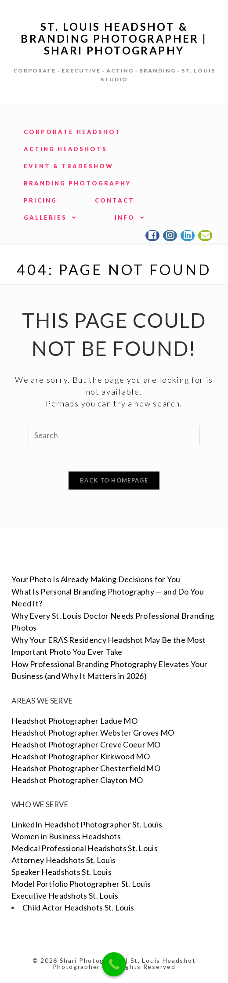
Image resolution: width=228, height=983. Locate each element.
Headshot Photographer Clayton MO (77, 780)
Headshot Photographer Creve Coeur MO (86, 744)
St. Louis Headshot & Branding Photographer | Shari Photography (114, 38)
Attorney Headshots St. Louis (63, 860)
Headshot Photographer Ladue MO (74, 720)
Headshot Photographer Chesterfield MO (85, 768)
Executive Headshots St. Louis (65, 895)
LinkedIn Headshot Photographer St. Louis (86, 824)
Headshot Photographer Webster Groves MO (92, 732)
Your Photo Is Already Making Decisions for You (96, 579)
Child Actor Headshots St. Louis (78, 907)
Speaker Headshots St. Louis (61, 872)
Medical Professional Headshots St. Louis (84, 848)
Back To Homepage (114, 480)
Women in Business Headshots (66, 836)
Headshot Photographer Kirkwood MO (80, 756)
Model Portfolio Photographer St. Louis (81, 884)
